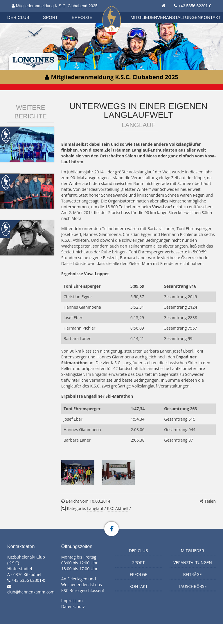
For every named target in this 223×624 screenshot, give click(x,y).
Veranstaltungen (179, 17)
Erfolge (82, 17)
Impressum (72, 600)
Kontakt (211, 17)
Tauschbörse (192, 586)
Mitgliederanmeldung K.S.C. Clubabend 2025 (55, 5)
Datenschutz (73, 606)
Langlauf (95, 508)
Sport (50, 17)
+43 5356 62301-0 (194, 5)
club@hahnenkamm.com (31, 592)
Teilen (208, 501)
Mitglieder (144, 17)
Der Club (18, 17)
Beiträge (192, 574)
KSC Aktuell (117, 508)
